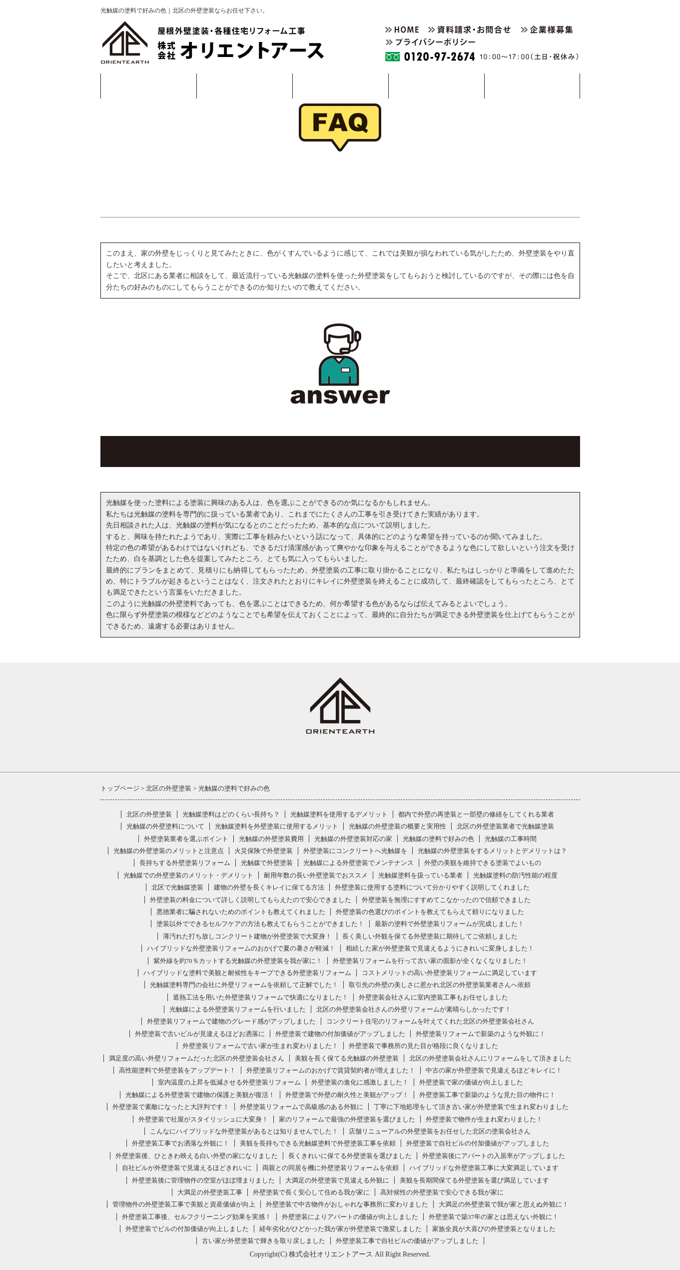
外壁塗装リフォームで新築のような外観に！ (481, 1034)
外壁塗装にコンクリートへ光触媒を (355, 850)
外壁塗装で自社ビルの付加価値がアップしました (477, 1143)
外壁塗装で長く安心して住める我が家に (311, 1192)
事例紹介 (340, 85)
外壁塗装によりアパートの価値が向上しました (350, 1216)
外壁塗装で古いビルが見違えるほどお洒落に (200, 1034)
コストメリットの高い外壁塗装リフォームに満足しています (449, 972)
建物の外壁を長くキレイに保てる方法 (269, 887)
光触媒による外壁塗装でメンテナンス (358, 862)
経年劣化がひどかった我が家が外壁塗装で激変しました (340, 1228)
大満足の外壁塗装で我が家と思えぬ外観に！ (504, 1204)
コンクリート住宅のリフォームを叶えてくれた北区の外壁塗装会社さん (430, 1021)
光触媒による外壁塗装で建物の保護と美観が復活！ (200, 1094)
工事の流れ (244, 85)
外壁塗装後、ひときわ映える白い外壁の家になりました (196, 1156)
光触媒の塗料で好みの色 (438, 838)
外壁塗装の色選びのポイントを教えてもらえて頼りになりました (430, 912)
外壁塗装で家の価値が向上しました (471, 1082)
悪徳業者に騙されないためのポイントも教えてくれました (240, 912)
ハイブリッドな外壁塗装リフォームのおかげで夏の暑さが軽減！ (241, 948)
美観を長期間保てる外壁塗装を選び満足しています (474, 1180)
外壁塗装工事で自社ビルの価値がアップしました (407, 1240)
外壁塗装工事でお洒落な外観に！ (180, 1143)
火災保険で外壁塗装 (263, 850)
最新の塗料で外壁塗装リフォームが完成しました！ (449, 924)
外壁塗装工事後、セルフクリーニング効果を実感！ (196, 1216)
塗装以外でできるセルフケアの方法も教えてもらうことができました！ (260, 924)
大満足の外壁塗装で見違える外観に (337, 1180)
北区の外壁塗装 (149, 814)
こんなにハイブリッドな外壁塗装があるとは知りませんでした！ (244, 1131)
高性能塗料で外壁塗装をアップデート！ (177, 1070)
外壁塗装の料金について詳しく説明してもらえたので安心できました (250, 900)
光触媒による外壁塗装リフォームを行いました (237, 1009)
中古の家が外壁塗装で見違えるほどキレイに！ (494, 1070)
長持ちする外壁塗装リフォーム (184, 862)
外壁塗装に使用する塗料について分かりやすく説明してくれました (432, 887)
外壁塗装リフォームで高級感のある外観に (301, 1106)
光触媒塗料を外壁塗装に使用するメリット (276, 826)
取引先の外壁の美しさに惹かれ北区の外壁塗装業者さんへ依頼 (440, 984)
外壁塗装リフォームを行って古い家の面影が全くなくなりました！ (430, 960)
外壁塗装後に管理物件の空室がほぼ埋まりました (203, 1180)
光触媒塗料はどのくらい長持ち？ (231, 814)
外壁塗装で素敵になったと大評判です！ (170, 1106)
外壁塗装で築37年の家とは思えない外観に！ (494, 1216)
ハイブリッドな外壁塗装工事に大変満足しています (484, 1168)
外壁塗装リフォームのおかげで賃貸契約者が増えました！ (330, 1070)
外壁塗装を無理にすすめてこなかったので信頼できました (446, 900)
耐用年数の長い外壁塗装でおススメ (316, 875)
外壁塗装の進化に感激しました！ (360, 1082)
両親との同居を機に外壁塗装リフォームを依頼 (330, 1168)
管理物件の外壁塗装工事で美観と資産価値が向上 (183, 1204)
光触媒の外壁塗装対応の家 (353, 838)
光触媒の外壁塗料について (165, 826)
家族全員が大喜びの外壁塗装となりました (494, 1228)
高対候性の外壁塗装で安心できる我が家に (442, 1192)
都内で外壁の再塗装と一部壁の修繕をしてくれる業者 (476, 814)
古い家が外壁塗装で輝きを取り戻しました (263, 1240)
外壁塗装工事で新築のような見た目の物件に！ (487, 1094)
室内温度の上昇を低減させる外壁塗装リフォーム (229, 1082)
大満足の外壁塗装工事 (209, 1192)
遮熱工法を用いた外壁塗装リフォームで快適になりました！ (260, 997)
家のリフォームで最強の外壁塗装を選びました (347, 1119)
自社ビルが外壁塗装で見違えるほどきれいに (187, 1168)
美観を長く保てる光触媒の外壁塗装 (347, 1058)
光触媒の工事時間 (511, 838)
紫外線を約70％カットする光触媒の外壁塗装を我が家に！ (237, 960)
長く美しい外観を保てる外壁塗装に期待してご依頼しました (430, 936)
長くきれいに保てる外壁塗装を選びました (350, 1156)
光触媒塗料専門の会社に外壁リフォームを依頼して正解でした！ (244, 984)
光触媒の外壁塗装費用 (271, 838)
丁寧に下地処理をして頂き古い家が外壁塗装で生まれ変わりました (471, 1106)
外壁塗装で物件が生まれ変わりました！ (484, 1119)
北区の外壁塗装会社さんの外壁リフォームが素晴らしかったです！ (413, 1009)
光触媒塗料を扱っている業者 (420, 875)
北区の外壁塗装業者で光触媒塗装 (505, 826)
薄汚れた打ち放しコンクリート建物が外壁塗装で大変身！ (247, 936)
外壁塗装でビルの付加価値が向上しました (187, 1228)
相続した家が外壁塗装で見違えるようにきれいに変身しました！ (440, 948)
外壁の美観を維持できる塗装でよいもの (482, 862)
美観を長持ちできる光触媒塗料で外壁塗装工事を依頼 (318, 1143)
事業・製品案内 (148, 85)
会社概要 (436, 85)
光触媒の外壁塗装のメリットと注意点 (168, 850)
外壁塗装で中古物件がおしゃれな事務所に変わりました (347, 1204)
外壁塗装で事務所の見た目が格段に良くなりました (423, 1046)
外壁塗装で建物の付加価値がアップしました (340, 1034)
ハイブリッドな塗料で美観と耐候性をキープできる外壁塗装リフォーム (247, 972)
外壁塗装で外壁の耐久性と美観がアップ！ (347, 1094)
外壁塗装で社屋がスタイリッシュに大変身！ (203, 1119)
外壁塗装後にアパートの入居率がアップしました (493, 1156)
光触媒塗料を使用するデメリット (339, 814)
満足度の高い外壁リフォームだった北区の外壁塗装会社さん (196, 1058)
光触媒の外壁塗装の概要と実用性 (397, 826)
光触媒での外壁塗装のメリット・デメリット (188, 875)
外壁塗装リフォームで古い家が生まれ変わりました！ (260, 1046)
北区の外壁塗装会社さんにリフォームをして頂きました (490, 1058)
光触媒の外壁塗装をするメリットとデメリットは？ (492, 850)
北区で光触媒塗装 (177, 887)
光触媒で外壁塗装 (267, 862)
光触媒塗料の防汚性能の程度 (515, 875)
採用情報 (532, 85)
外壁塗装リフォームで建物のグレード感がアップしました (231, 1021)
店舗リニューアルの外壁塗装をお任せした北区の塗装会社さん (440, 1131)
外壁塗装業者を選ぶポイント (186, 838)
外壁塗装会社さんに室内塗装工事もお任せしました (433, 997)
